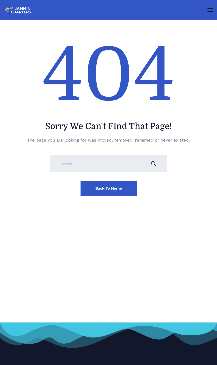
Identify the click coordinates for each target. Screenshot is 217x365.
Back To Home (108, 188)
